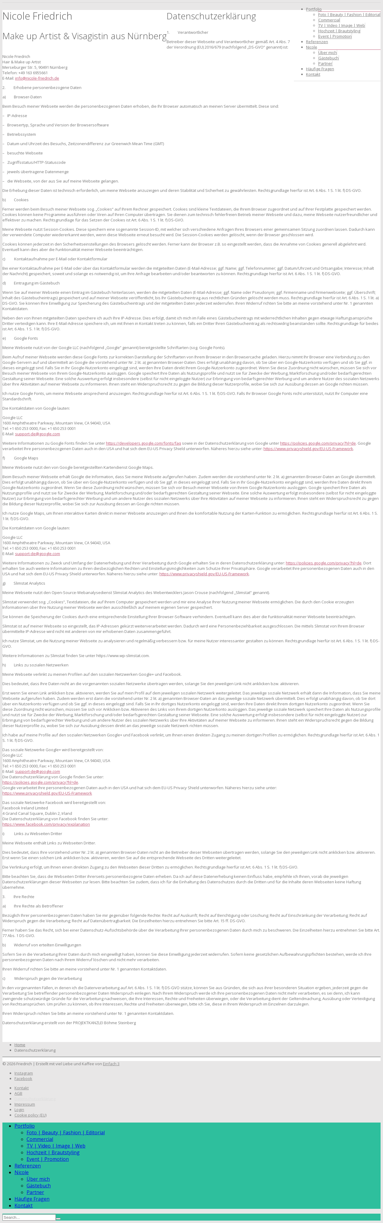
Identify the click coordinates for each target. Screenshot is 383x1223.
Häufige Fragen (320, 68)
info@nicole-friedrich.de (37, 78)
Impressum (24, 1104)
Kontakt (313, 74)
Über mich (327, 52)
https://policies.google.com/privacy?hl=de (318, 443)
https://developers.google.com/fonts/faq (143, 443)
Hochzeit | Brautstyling (339, 30)
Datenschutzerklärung (35, 1098)
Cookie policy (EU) (30, 1115)
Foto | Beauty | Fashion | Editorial (349, 14)
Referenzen (317, 41)
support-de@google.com (37, 434)
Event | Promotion (335, 36)
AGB (18, 1093)
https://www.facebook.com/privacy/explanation (46, 824)
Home (19, 1044)
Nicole (311, 47)
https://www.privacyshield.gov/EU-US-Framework (308, 448)
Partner (325, 63)
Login (19, 1109)
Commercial (329, 20)
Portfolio (314, 9)
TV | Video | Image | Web (341, 25)
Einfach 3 (111, 1063)
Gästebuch (328, 58)
